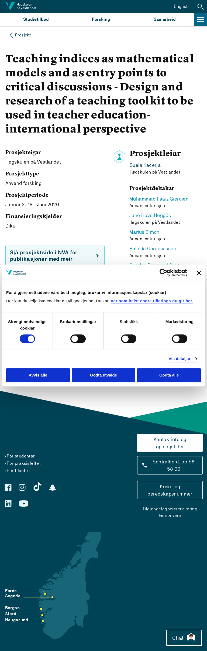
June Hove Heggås (150, 215)
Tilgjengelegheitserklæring (170, 507)
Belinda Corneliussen (152, 248)
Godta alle (169, 375)
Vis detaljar (180, 358)
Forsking (101, 19)
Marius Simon (144, 231)
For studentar (21, 454)
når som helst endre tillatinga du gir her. (152, 301)
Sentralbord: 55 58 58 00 (174, 463)
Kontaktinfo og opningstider (170, 441)
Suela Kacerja (145, 165)
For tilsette (18, 469)
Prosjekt (23, 35)
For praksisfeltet (24, 461)
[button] (200, 6)
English (181, 6)
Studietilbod (36, 19)
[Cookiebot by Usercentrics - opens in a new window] (163, 273)
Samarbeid (165, 19)
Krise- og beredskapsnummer (169, 488)
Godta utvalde (103, 375)
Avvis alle (38, 375)
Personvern (170, 513)
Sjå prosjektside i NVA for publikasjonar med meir (43, 255)
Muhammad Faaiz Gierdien (158, 198)
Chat (184, 637)
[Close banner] (199, 273)
